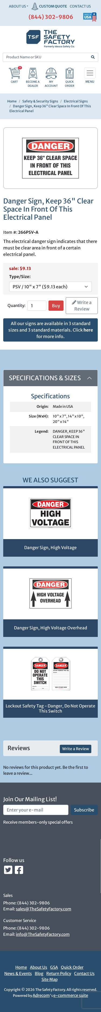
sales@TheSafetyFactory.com (43, 908)
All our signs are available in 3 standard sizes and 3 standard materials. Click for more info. (50, 330)
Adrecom (41, 995)
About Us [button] (17, 6)
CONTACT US (80, 6)
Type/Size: (20, 276)
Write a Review (82, 306)
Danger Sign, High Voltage (50, 547)
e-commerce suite (70, 995)
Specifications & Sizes (45, 378)
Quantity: (16, 305)
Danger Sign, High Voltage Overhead (50, 627)
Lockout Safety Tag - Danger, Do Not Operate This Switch (50, 708)
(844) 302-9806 (51, 17)
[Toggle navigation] (90, 73)
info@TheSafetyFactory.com (43, 934)
